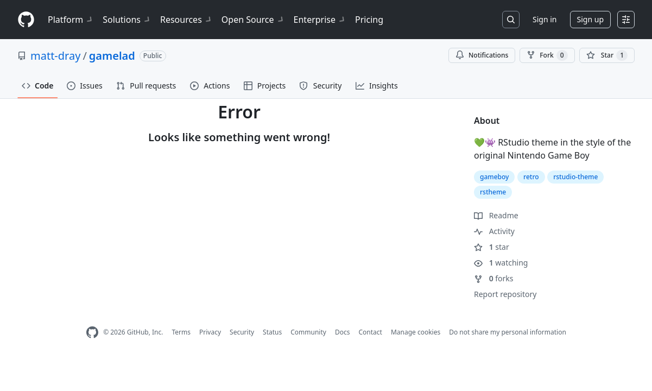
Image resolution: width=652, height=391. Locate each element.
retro (531, 176)
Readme (496, 215)
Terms (181, 332)
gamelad (112, 55)
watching (501, 262)
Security (242, 332)
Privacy (210, 332)
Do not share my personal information (507, 332)
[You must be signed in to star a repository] (607, 55)
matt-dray (55, 55)
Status (272, 332)
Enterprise (320, 20)
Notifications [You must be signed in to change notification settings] (481, 55)
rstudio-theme (575, 176)
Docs (342, 332)
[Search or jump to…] (511, 19)
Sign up (590, 19)
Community (308, 332)
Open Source (253, 20)
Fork (547, 55)
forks (494, 278)
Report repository (505, 294)
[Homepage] (26, 20)
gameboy (494, 176)
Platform (71, 20)
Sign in (544, 19)
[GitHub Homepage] (92, 332)
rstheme (493, 192)
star (491, 247)
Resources (186, 20)
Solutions (127, 20)
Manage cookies (415, 332)
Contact (370, 332)
